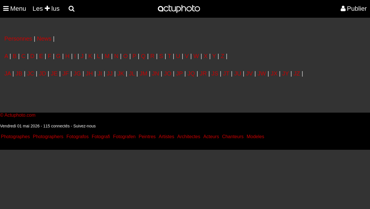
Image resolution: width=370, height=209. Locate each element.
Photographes (15, 136)
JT (226, 73)
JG (77, 73)
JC (30, 73)
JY (285, 73)
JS (215, 73)
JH (89, 73)
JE (54, 73)
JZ (297, 73)
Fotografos (78, 136)
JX (274, 73)
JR (203, 73)
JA (7, 73)
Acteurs (211, 136)
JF (65, 73)
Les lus (46, 8)
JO (167, 73)
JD (42, 73)
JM (143, 73)
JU (237, 73)
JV (249, 73)
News (44, 38)
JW (262, 73)
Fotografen (124, 136)
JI (100, 73)
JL (132, 73)
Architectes (188, 136)
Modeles (255, 136)
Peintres (147, 136)
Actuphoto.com (19, 115)
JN (155, 73)
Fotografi (101, 136)
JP (179, 73)
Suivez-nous (84, 126)
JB (19, 73)
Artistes (166, 136)
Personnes (18, 38)
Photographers (48, 136)
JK (120, 73)
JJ (109, 73)
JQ (191, 73)
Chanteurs (233, 136)
